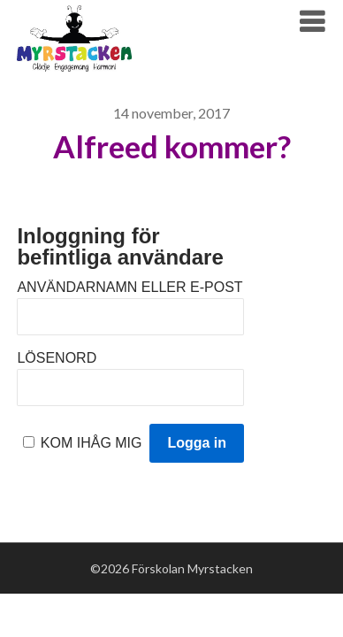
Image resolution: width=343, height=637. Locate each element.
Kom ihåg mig (91, 442)
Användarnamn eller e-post (129, 287)
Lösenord (56, 357)
